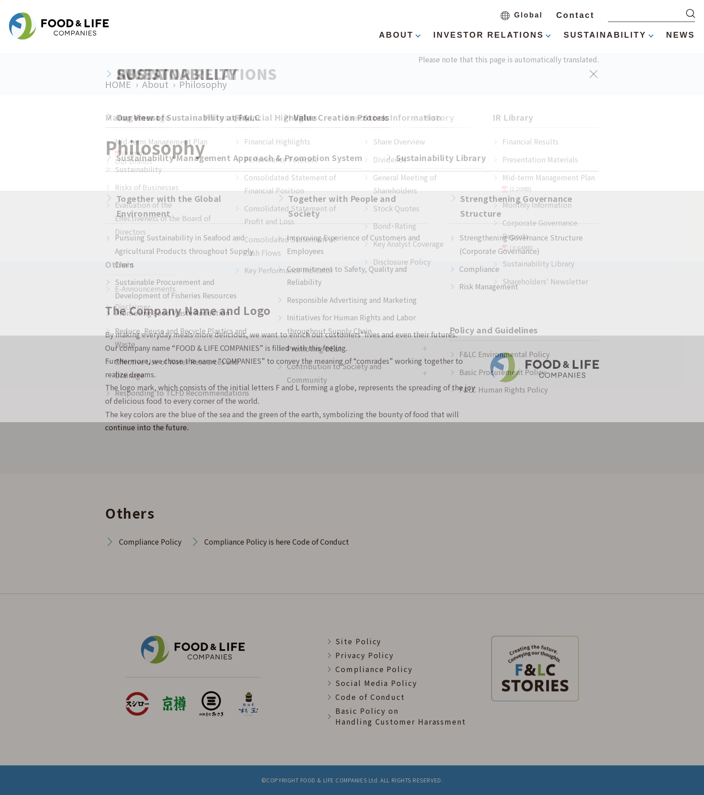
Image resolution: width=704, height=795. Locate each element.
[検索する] (690, 13)
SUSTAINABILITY (604, 35)
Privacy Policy (364, 655)
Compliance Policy (150, 541)
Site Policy (358, 641)
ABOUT (396, 35)
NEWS (680, 35)
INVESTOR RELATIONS (488, 35)
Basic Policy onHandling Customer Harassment (400, 716)
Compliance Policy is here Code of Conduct (276, 541)
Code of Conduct (370, 696)
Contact (575, 15)
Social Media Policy (376, 682)
